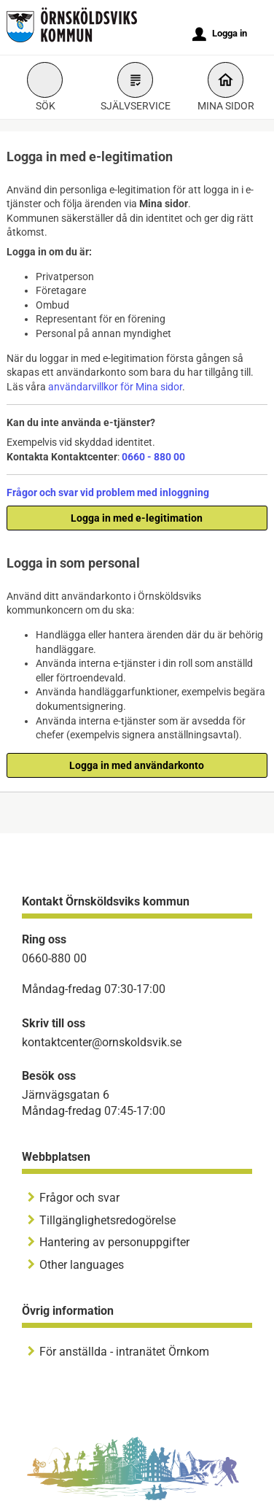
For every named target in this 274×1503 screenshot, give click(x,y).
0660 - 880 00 (153, 457)
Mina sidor (225, 89)
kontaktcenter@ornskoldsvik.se (101, 1042)
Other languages (81, 1265)
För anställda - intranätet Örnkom (124, 1352)
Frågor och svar (79, 1198)
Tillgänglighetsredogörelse (107, 1220)
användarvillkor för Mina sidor (115, 387)
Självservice (136, 89)
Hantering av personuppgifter (114, 1242)
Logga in (219, 34)
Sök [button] (45, 89)
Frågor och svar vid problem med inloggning (108, 492)
